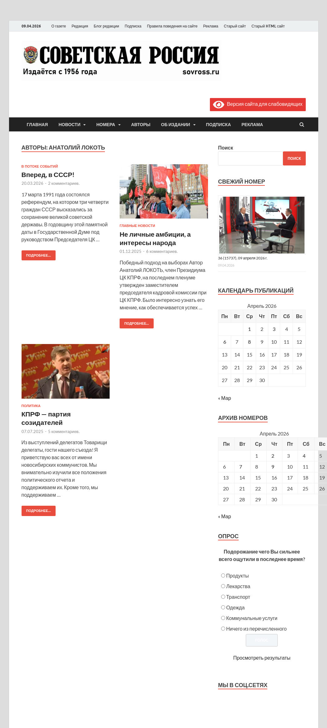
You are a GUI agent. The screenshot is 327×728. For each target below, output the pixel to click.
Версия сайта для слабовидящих (257, 104)
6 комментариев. (162, 251)
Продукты (237, 575)
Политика (31, 406)
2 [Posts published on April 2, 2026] (272, 456)
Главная (37, 124)
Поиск (225, 147)
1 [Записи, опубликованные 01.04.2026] (249, 329)
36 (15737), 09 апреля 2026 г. (243, 258)
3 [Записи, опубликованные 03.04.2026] (274, 329)
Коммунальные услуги (251, 618)
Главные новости (137, 226)
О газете (59, 26)
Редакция (80, 26)
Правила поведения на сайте (172, 26)
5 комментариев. (64, 431)
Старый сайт (235, 26)
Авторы (141, 124)
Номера (105, 124)
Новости (69, 124)
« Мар (224, 398)
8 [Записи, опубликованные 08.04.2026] (249, 342)
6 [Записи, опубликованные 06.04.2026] (224, 342)
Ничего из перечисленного (256, 629)
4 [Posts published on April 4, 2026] (304, 456)
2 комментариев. (64, 183)
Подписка (133, 26)
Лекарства (238, 586)
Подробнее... (36, 254)
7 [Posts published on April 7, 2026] (240, 467)
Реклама (210, 26)
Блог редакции (106, 26)
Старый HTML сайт (268, 26)
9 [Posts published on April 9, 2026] (272, 467)
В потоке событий (40, 166)
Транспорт (238, 597)
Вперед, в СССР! (48, 174)
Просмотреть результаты (261, 658)
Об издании (175, 124)
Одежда (235, 607)
